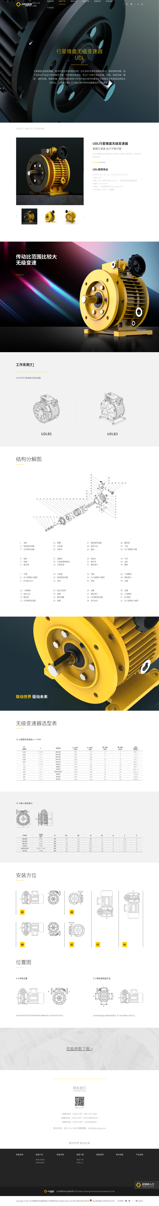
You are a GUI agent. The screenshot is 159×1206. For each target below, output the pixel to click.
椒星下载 (80, 1154)
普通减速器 (39, 128)
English (139, 1201)
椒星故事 (20, 1154)
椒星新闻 (100, 1154)
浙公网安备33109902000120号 (103, 1201)
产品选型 (50, 8)
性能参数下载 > (79, 1048)
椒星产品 (29, 128)
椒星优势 (60, 1154)
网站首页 (20, 128)
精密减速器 (40, 1160)
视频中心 (79, 1163)
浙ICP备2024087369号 (81, 1201)
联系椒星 (119, 1154)
